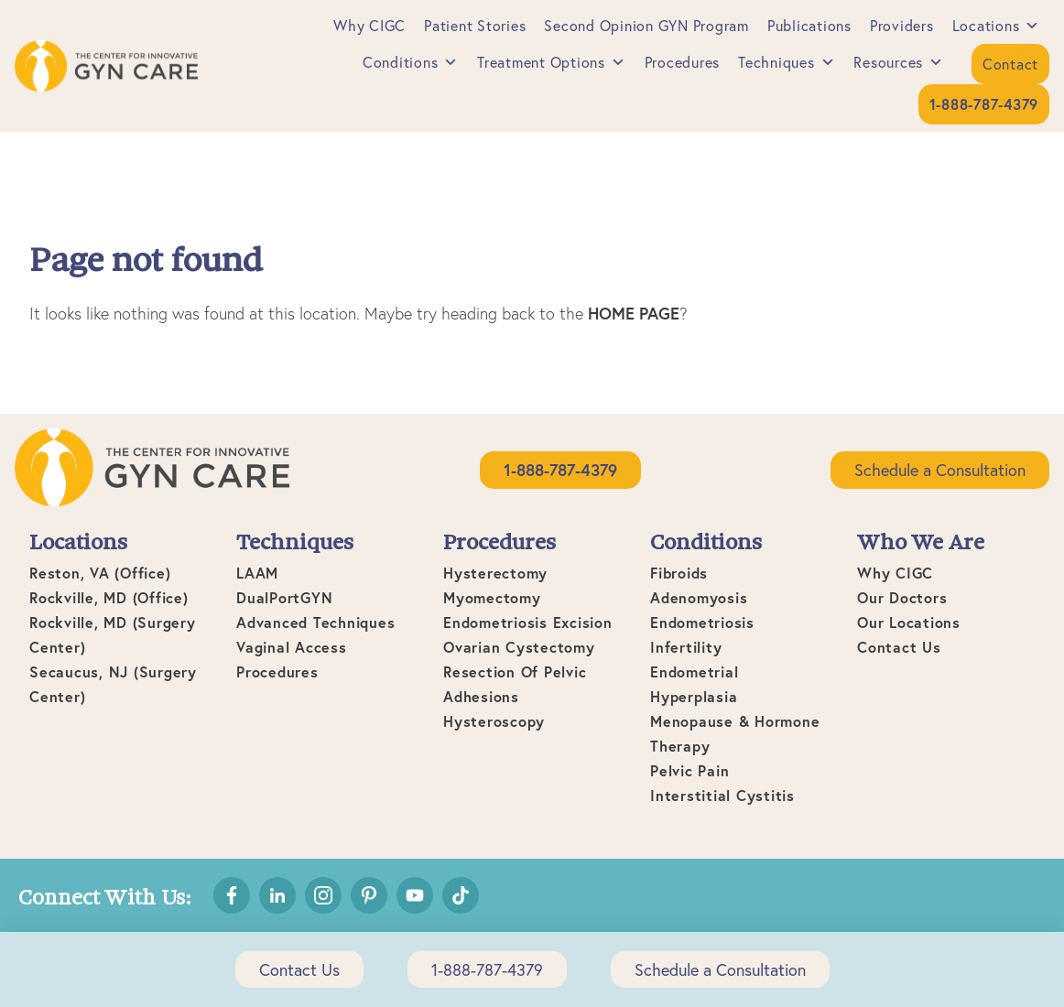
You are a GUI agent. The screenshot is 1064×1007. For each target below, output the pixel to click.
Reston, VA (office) (99, 572)
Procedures (683, 61)
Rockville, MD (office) (109, 597)
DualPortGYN (284, 597)
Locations (996, 25)
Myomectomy (492, 597)
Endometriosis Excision (528, 622)
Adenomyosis (698, 597)
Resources (898, 61)
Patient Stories (475, 25)
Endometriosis (702, 622)
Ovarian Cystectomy (519, 646)
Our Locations (909, 622)
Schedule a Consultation (940, 470)
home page (633, 313)
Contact (1010, 63)
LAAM (257, 572)
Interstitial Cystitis (722, 795)
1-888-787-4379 (487, 969)
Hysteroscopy (494, 721)
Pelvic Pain (689, 770)
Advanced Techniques (315, 622)
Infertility (686, 646)
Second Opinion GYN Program (646, 25)
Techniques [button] (786, 61)
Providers (902, 25)
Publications (809, 25)
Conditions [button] (411, 61)
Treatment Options (551, 61)
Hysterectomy (495, 572)
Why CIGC (369, 25)
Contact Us (899, 646)
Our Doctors (902, 597)
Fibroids (679, 572)
